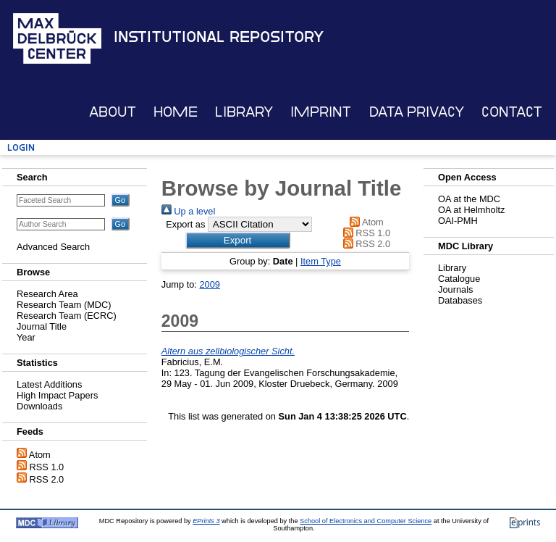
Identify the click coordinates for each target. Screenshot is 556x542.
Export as (185, 224)
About (112, 112)
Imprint (320, 112)
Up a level (188, 211)
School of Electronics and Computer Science (365, 521)
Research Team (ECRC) (67, 315)
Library (244, 112)
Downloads (39, 406)
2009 (209, 284)
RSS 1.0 (47, 467)
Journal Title (42, 326)
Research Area (47, 293)
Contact (511, 112)
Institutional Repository (219, 37)
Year (26, 337)
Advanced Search (53, 246)
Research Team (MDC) (64, 304)
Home (175, 112)
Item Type (320, 261)
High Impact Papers (57, 395)
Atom (40, 454)
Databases (460, 300)
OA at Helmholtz (471, 209)
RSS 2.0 (47, 479)
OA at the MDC (469, 198)
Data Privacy (416, 112)
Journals (455, 289)
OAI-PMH (458, 220)
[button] (237, 240)
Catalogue (459, 278)
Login (21, 147)
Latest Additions (49, 384)
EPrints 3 (206, 521)
